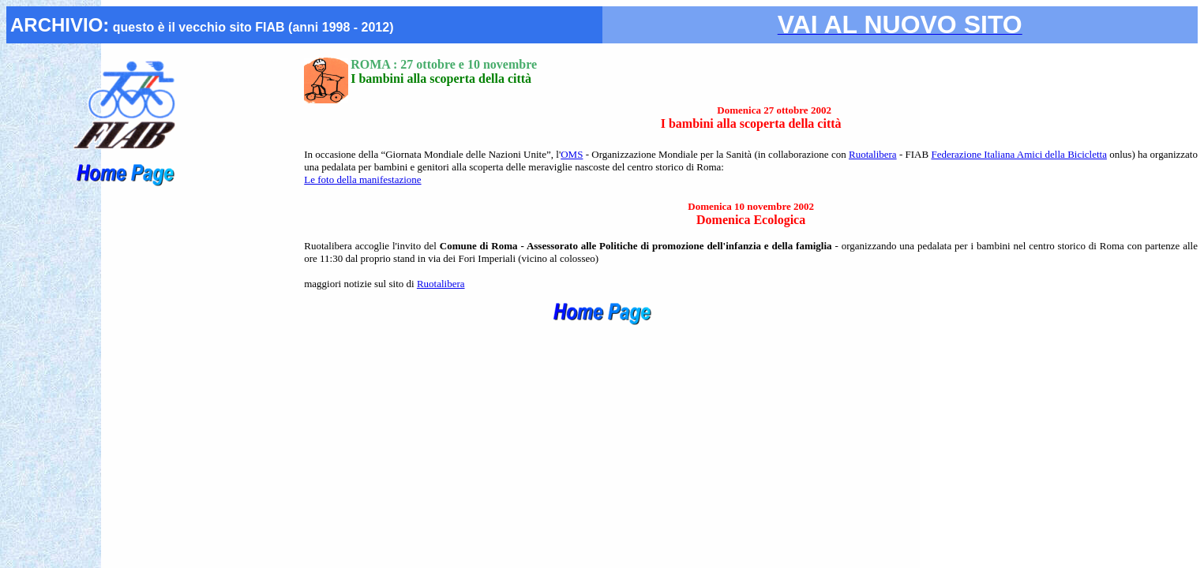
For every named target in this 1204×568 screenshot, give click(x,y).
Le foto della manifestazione (362, 179)
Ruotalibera (873, 154)
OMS (572, 154)
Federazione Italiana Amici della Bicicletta (1019, 154)
